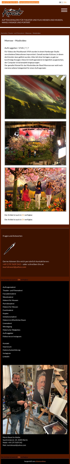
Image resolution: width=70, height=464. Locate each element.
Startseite (4, 33)
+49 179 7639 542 (12, 264)
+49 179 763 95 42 (10, 2)
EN (65, 2)
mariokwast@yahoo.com (29, 2)
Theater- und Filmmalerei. (16, 33)
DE (60, 2)
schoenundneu (40, 461)
